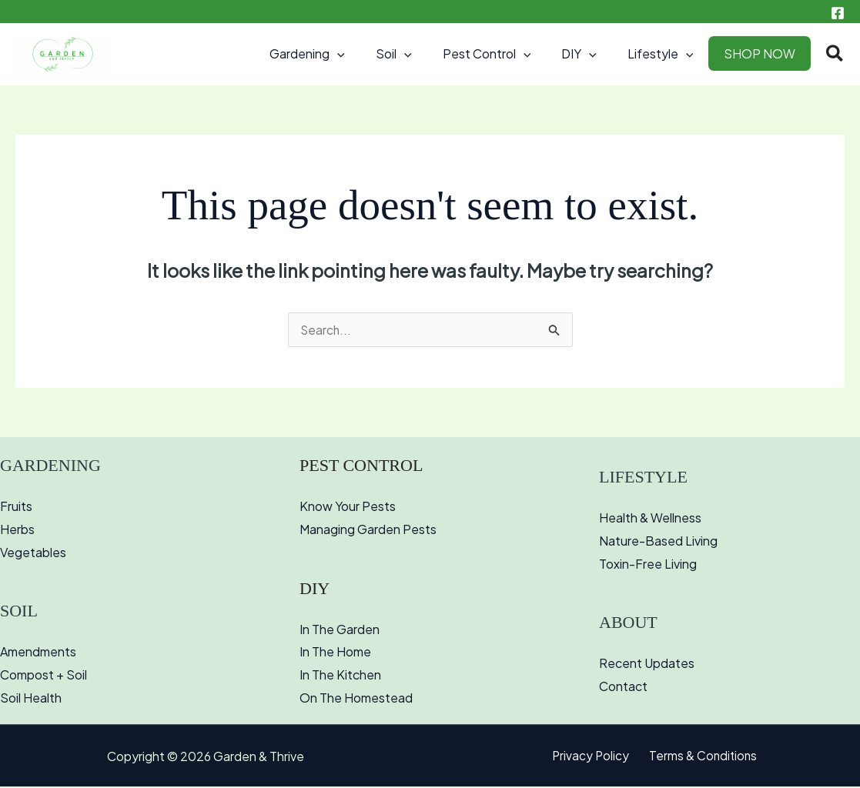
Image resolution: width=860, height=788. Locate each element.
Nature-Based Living (658, 542)
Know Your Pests (347, 507)
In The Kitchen (340, 676)
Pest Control (508, 54)
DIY (594, 54)
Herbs (17, 531)
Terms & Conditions (700, 758)
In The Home (335, 653)
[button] (371, 54)
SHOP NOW (762, 53)
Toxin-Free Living (648, 565)
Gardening (341, 54)
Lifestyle (670, 54)
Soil (421, 54)
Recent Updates (646, 664)
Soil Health (31, 699)
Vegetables (33, 554)
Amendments (38, 653)
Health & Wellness (650, 519)
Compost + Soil (43, 676)
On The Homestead (356, 699)
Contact (623, 687)
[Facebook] (838, 13)
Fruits (16, 507)
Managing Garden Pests (368, 531)
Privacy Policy (593, 758)
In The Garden (339, 631)
